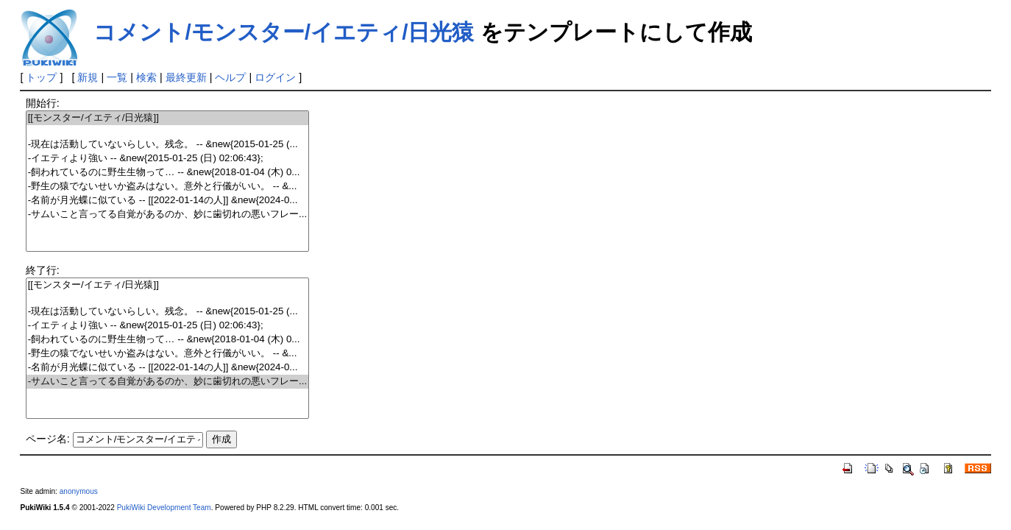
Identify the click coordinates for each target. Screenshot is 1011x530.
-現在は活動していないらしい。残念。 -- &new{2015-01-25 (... (167, 145)
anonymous (79, 491)
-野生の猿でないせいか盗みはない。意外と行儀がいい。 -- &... (167, 187)
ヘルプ (230, 77)
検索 (146, 77)
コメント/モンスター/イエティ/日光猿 (283, 32)
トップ (41, 77)
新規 (87, 77)
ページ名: (48, 439)
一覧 (117, 77)
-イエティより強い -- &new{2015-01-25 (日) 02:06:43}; (167, 159)
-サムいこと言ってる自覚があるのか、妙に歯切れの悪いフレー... (167, 215)
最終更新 (186, 77)
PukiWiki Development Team (164, 508)
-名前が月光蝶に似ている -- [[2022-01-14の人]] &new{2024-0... (167, 201)
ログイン (275, 77)
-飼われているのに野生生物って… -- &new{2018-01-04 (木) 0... (167, 173)
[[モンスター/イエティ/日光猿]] (167, 118)
